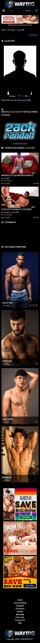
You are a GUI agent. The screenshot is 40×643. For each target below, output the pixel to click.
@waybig (20, 614)
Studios (20, 611)
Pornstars (20, 608)
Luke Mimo (7, 419)
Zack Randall (8, 181)
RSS (20, 623)
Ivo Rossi (7, 361)
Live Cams (20, 617)
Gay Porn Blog (20, 603)
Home (3, 30)
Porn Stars (11, 30)
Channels (20, 605)
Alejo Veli (7, 303)
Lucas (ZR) (20, 30)
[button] (29, 10)
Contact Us (20, 620)
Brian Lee (7, 477)
